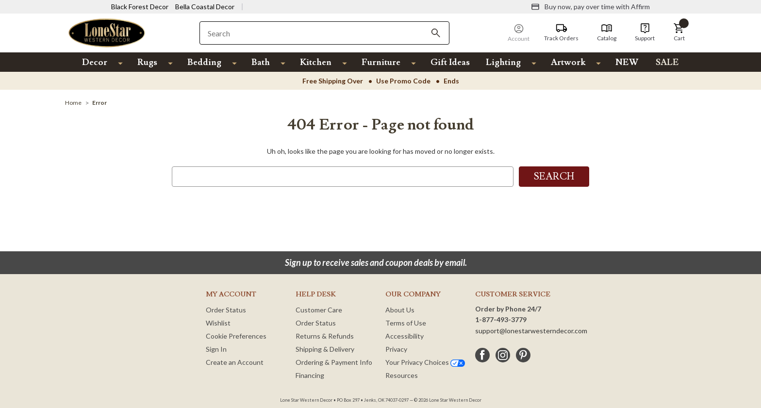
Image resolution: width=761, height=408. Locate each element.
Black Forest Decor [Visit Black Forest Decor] (139, 6)
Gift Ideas (450, 62)
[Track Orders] (561, 32)
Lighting (503, 62)
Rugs (147, 62)
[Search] (436, 33)
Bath (260, 62)
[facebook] (482, 355)
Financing (310, 375)
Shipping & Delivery (325, 349)
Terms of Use (405, 323)
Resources (401, 375)
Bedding (204, 62)
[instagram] (503, 355)
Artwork (568, 62)
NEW (626, 62)
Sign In (216, 349)
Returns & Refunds (325, 336)
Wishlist (218, 323)
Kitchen (315, 62)
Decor (94, 62)
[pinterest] (523, 355)
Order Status (226, 310)
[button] (679, 32)
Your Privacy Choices (425, 362)
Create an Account (235, 362)
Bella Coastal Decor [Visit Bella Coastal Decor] (204, 6)
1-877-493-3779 (501, 319)
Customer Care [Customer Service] (319, 310)
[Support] (645, 32)
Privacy (396, 349)
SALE (667, 62)
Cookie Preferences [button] (236, 336)
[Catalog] (606, 32)
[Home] (73, 102)
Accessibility (404, 336)
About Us (399, 310)
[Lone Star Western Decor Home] (106, 32)
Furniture (381, 62)
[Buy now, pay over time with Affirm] (590, 7)
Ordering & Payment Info (334, 362)
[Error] (99, 102)
